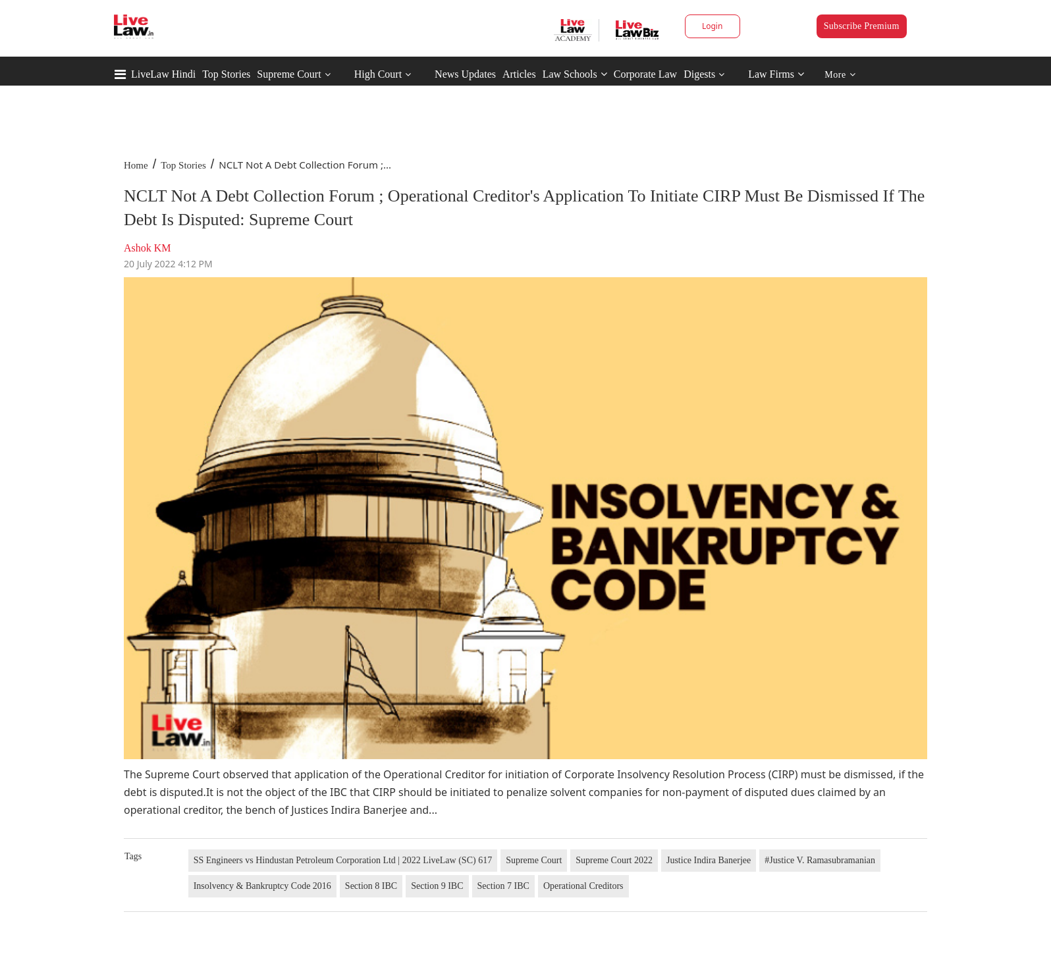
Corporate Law (645, 74)
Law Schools (575, 74)
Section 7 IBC (503, 886)
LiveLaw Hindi (163, 74)
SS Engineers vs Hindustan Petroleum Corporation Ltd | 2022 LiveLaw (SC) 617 (343, 860)
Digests (699, 74)
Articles (519, 74)
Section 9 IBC (437, 886)
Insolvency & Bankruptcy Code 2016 (262, 886)
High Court (378, 74)
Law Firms (776, 74)
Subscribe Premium (862, 26)
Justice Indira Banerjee (708, 860)
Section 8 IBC (371, 886)
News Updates (465, 74)
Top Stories (226, 74)
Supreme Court (289, 74)
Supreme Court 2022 (614, 860)
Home (136, 165)
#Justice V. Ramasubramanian (820, 860)
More (839, 75)
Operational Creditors (583, 886)
